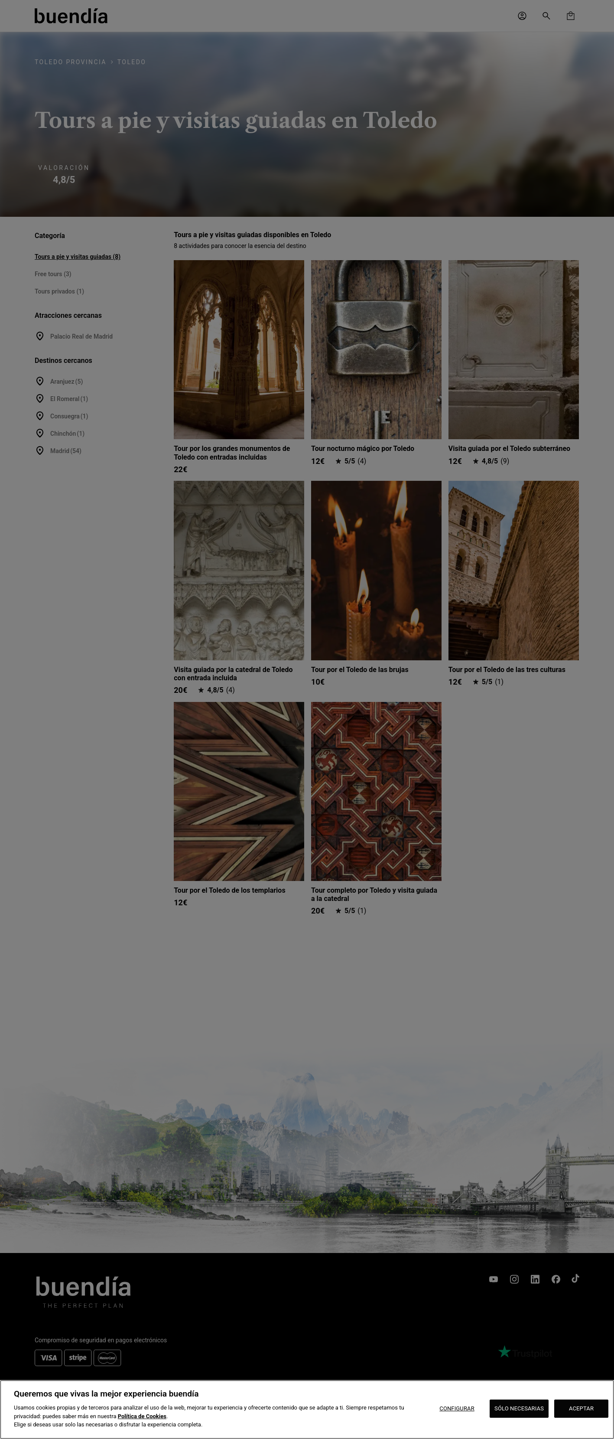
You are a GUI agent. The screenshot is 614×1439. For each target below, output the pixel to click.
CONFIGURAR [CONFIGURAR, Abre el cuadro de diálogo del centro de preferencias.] (456, 1408)
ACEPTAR (581, 1408)
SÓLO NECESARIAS (519, 1408)
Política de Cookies (142, 1416)
